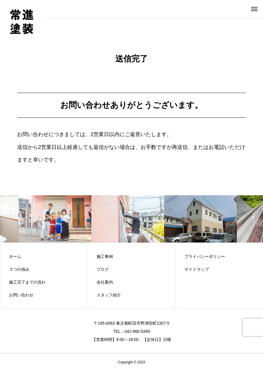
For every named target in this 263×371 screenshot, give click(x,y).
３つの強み (19, 269)
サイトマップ (196, 269)
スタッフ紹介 (109, 295)
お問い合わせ (21, 295)
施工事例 (105, 256)
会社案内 (105, 282)
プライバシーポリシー (204, 256)
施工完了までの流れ (27, 282)
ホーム (15, 256)
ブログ (103, 269)
